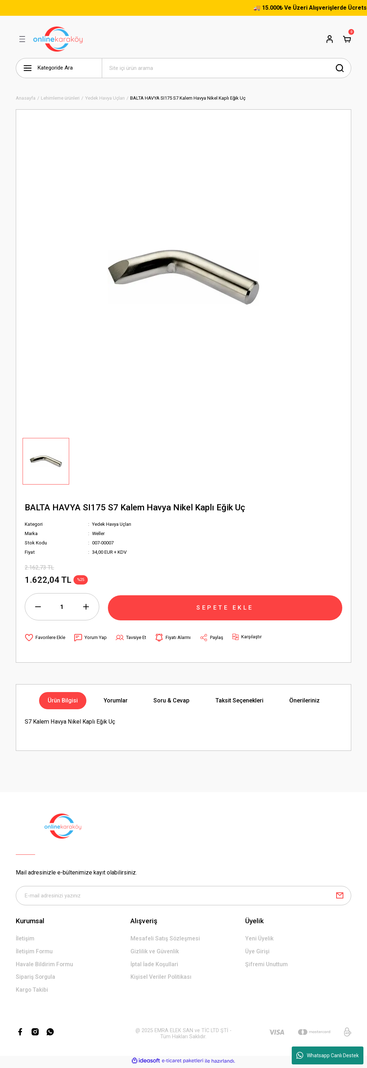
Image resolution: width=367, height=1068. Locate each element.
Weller (98, 533)
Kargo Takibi (32, 991)
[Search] (226, 68)
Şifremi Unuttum (266, 965)
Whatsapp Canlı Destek (327, 1055)
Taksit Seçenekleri (239, 700)
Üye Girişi (257, 952)
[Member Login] (329, 39)
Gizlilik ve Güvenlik (154, 952)
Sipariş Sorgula (36, 978)
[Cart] (347, 39)
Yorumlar (116, 700)
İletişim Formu (34, 952)
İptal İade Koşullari (155, 965)
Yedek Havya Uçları (112, 524)
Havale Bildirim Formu (45, 965)
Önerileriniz (304, 700)
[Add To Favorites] (45, 637)
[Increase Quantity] (86, 606)
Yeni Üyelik (259, 939)
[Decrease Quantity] (38, 606)
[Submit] (339, 896)
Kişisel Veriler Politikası (161, 978)
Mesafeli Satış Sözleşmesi (165, 939)
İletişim (25, 939)
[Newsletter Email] (183, 896)
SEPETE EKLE (225, 606)
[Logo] (58, 39)
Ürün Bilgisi (63, 700)
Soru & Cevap (171, 700)
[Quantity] (62, 606)
